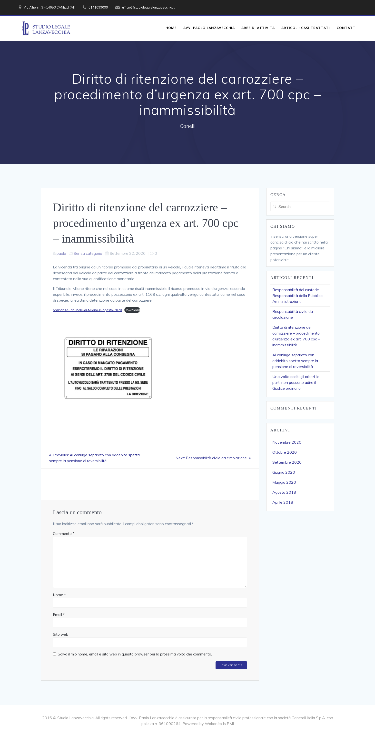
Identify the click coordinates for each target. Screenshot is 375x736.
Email (59, 614)
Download (132, 310)
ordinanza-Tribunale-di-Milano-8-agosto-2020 (87, 310)
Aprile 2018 (282, 502)
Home (171, 27)
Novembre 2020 (286, 442)
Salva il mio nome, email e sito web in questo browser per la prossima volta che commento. (135, 654)
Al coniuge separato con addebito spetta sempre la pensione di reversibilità (295, 360)
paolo (61, 253)
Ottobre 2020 (284, 452)
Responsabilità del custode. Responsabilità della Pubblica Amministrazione (297, 295)
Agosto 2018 (284, 492)
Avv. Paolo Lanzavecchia (209, 27)
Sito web (60, 634)
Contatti (347, 27)
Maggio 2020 (284, 482)
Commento (63, 533)
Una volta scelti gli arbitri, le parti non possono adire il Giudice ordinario (295, 382)
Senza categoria (88, 253)
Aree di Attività (258, 27)
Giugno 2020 (283, 472)
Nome (59, 595)
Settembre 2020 (287, 462)
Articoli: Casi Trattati (305, 27)
